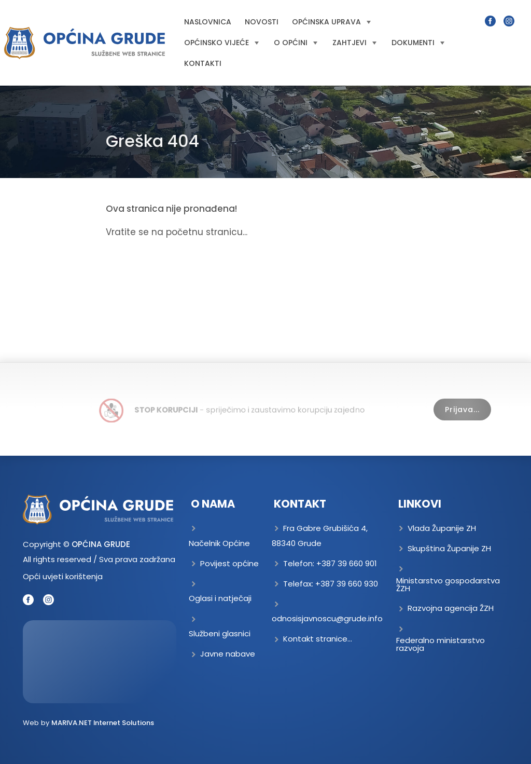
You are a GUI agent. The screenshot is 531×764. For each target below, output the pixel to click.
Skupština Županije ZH (449, 548)
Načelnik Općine (219, 543)
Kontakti (202, 63)
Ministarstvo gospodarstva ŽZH (448, 584)
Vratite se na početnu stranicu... (176, 232)
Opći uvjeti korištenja (63, 576)
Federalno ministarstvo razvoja (440, 644)
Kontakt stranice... (317, 639)
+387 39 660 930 (346, 584)
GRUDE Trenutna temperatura (99, 662)
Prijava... (462, 409)
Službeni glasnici (219, 633)
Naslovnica (207, 22)
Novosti (261, 22)
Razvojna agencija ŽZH (451, 608)
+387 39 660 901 (346, 563)
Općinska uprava (331, 22)
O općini (295, 42)
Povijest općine (229, 563)
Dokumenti (418, 42)
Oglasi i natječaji (220, 598)
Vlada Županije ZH (442, 528)
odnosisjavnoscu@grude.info (327, 618)
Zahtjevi (354, 42)
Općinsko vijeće (221, 42)
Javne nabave (227, 654)
